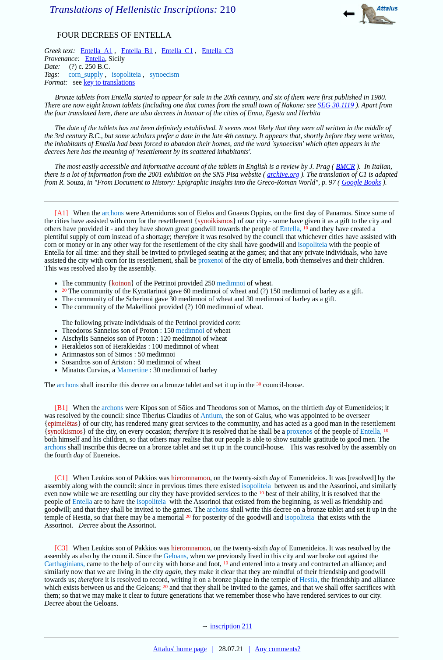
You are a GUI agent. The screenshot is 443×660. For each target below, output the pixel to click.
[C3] (61, 548)
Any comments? (277, 649)
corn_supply (85, 74)
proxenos (300, 431)
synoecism (164, 74)
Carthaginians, (64, 563)
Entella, (290, 228)
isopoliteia (126, 74)
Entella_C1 (177, 50)
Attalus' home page (180, 649)
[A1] (61, 213)
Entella (95, 58)
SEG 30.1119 (336, 105)
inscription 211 (231, 626)
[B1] (61, 407)
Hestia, (309, 579)
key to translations (109, 82)
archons (113, 213)
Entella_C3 (217, 50)
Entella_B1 (137, 50)
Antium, (212, 415)
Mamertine (132, 370)
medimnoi (231, 283)
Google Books (361, 182)
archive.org (283, 174)
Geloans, (176, 556)
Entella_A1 (97, 50)
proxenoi (210, 260)
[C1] (61, 478)
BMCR (345, 166)
